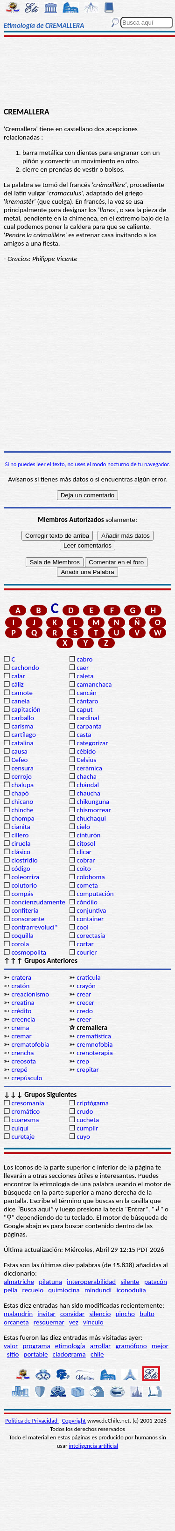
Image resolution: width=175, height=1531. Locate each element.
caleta (85, 676)
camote (22, 693)
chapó (19, 793)
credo (85, 1011)
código (20, 868)
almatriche (19, 1281)
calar (18, 676)
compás (22, 893)
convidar (72, 1314)
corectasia (91, 935)
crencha (22, 1053)
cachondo (25, 667)
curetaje (23, 1136)
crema (20, 1027)
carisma (22, 726)
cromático (25, 1111)
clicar (84, 852)
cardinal (88, 718)
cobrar (86, 860)
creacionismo (30, 994)
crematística (94, 1036)
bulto (147, 1314)
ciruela (20, 843)
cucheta (88, 1120)
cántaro (87, 701)
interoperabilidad (91, 1281)
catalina (22, 743)
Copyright (74, 1420)
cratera (21, 977)
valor (11, 1346)
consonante (27, 919)
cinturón (88, 835)
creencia (23, 1019)
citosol (86, 843)
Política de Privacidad (32, 1420)
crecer (85, 1002)
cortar (85, 944)
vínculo (93, 1322)
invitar (46, 1314)
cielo (83, 826)
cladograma (69, 1354)
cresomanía (27, 1103)
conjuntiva (91, 910)
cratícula (89, 977)
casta (84, 734)
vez (73, 1322)
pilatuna (50, 1281)
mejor (160, 1346)
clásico (20, 852)
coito (84, 868)
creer (84, 1019)
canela (20, 701)
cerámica (89, 768)
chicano (22, 801)
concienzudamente (38, 902)
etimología (70, 1346)
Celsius (86, 759)
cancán (87, 693)
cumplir (87, 1128)
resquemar (49, 1322)
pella (10, 1290)
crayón (86, 986)
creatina (22, 1002)
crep (83, 1061)
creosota (23, 1061)
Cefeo (19, 759)
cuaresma (25, 1120)
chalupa (22, 785)
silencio (100, 1314)
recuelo (33, 1290)
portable (36, 1354)
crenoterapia (95, 1053)
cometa (87, 885)
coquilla (22, 935)
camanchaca (94, 684)
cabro (84, 659)
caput (84, 709)
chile (97, 1354)
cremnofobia (94, 1044)
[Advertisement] (87, 73)
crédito (21, 1011)
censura (22, 768)
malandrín (18, 1314)
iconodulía (131, 1290)
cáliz (17, 684)
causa (19, 751)
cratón (20, 986)
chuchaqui (91, 818)
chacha (87, 776)
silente (129, 1281)
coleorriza (25, 877)
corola (20, 944)
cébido (86, 751)
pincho (125, 1314)
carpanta (89, 726)
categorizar (92, 743)
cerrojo (21, 776)
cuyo (83, 1136)
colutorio (24, 885)
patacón (155, 1281)
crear (84, 994)
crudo (85, 1111)
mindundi (98, 1290)
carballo (22, 718)
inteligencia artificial (93, 1445)
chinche (22, 810)
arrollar (100, 1346)
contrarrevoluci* (34, 927)
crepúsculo (26, 1078)
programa (36, 1346)
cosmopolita (28, 952)
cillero (19, 835)
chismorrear (94, 810)
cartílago (23, 734)
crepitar (87, 1069)
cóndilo (87, 902)
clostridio (24, 860)
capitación (25, 709)
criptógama (93, 1103)
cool (82, 927)
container (90, 919)
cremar (21, 1036)
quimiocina (63, 1290)
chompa (22, 818)
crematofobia (30, 1044)
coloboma (91, 877)
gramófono (131, 1346)
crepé (19, 1069)
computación (95, 893)
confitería (24, 910)
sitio (13, 1354)
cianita (20, 826)
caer (83, 667)
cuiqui (19, 1128)
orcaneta (16, 1322)
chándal (88, 785)
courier (87, 952)
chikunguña (93, 801)
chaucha (88, 793)
